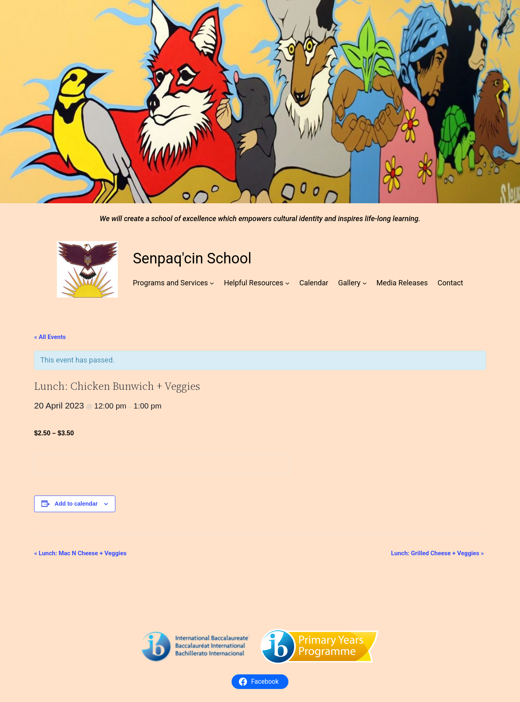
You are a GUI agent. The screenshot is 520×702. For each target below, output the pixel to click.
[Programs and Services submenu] (212, 283)
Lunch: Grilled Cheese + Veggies (437, 553)
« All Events (50, 337)
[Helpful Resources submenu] (287, 283)
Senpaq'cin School (192, 258)
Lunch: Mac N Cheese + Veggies (80, 553)
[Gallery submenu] (364, 283)
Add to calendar (76, 503)
